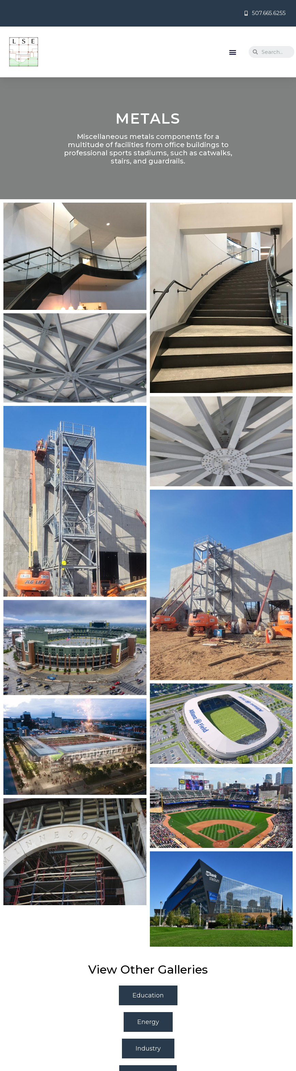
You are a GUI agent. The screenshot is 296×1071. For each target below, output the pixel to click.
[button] (232, 52)
